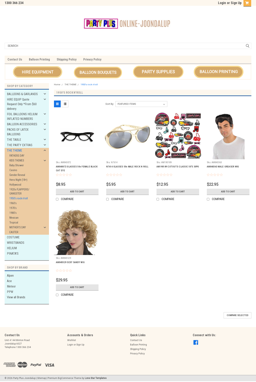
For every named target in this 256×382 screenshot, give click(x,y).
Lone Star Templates (96, 378)
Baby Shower (16, 165)
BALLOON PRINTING (219, 71)
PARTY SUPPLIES (158, 71)
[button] (37, 72)
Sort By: (109, 103)
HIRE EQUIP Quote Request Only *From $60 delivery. (22, 104)
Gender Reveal (17, 175)
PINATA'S (13, 253)
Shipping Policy (67, 59)
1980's (13, 212)
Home (57, 84)
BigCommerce (65, 378)
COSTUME (13, 237)
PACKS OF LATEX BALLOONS (18, 132)
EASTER (13, 232)
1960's (13, 203)
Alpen (10, 275)
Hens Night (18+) (18, 179)
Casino (13, 170)
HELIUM (12, 248)
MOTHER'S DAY (17, 227)
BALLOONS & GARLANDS (22, 94)
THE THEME (14, 150)
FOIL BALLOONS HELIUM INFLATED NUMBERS (22, 116)
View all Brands (16, 297)
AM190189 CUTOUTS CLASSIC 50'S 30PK (178, 166)
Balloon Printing (39, 59)
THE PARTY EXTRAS (19, 145)
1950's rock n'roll (18, 198)
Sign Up (236, 3)
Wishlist (71, 340)
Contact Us (15, 59)
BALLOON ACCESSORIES (22, 124)
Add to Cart (77, 191)
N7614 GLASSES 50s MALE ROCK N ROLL (127, 166)
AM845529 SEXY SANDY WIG (70, 262)
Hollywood (15, 184)
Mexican (14, 217)
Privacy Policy (92, 59)
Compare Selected (237, 315)
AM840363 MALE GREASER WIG (223, 166)
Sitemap (41, 378)
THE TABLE (14, 140)
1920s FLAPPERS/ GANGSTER (19, 191)
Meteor (11, 286)
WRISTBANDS (15, 243)
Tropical (13, 222)
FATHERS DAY (16, 155)
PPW (10, 292)
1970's (13, 208)
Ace (9, 281)
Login (222, 3)
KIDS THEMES (16, 160)
